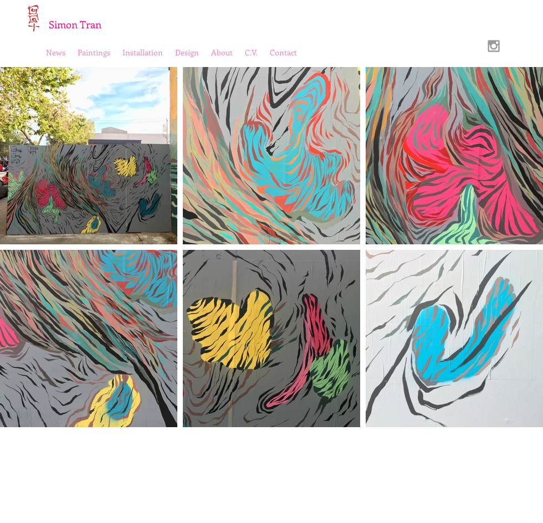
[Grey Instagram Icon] (493, 46)
